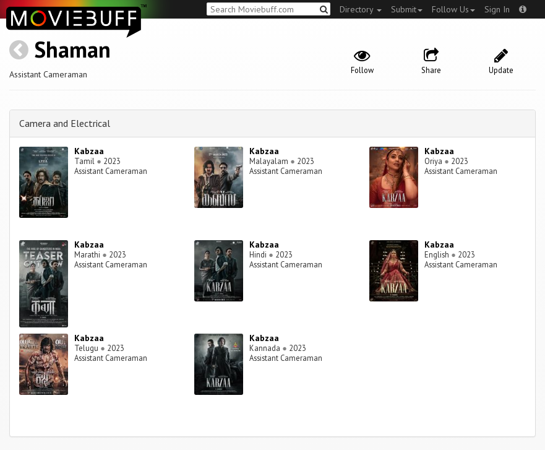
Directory (361, 9)
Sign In (497, 9)
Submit (407, 9)
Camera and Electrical (64, 123)
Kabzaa (89, 151)
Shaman (72, 49)
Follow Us (453, 9)
